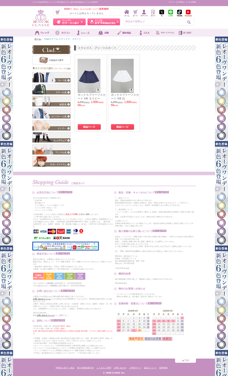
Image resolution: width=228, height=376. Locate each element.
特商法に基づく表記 (65, 368)
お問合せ (181, 2)
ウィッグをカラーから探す (69, 21)
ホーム (37, 39)
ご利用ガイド (135, 368)
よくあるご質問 (103, 368)
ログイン (172, 2)
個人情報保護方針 (85, 368)
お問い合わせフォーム (42, 299)
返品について (150, 368)
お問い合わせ (120, 368)
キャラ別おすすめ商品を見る (103, 21)
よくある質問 (191, 2)
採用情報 (163, 368)
